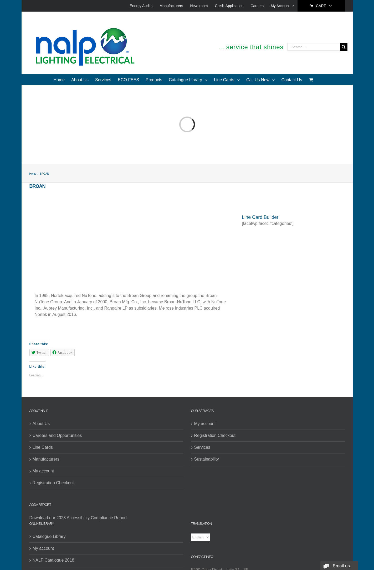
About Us (41, 423)
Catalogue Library (49, 536)
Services (202, 447)
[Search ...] (314, 47)
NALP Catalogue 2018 (53, 560)
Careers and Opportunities (57, 435)
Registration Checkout (53, 483)
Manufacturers (46, 459)
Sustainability (206, 459)
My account (43, 471)
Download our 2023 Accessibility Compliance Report (78, 518)
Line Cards (43, 447)
